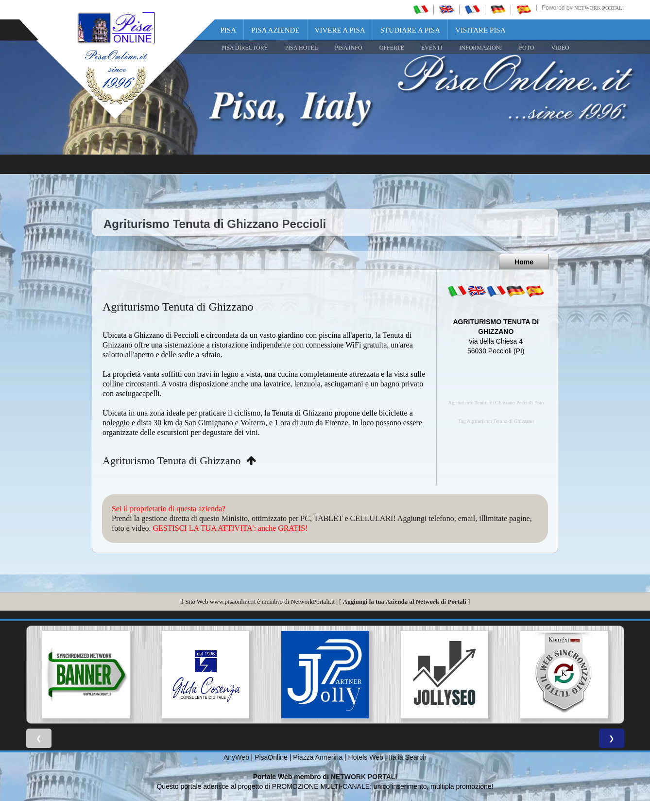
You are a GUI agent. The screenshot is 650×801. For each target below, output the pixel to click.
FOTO (526, 47)
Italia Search (408, 757)
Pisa (229, 30)
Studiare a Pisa (410, 30)
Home (523, 262)
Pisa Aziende (275, 30)
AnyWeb (236, 757)
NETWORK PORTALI (364, 777)
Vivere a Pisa (340, 30)
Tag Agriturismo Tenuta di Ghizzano (496, 421)
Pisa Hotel (301, 47)
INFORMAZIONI (480, 47)
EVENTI (431, 47)
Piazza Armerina (317, 757)
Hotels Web (365, 757)
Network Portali (599, 8)
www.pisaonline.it (233, 601)
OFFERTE (391, 47)
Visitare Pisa (480, 30)
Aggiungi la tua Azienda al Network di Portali (404, 601)
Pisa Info (348, 47)
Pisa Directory (245, 47)
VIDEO (560, 47)
